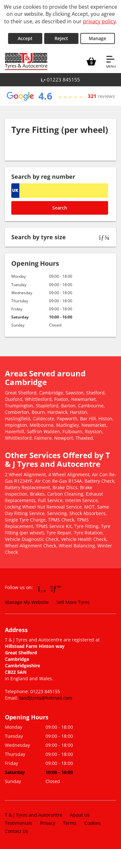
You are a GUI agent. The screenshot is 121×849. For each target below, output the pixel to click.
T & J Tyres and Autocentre (33, 815)
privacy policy (99, 21)
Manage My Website (27, 602)
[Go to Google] (56, 588)
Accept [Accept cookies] (25, 38)
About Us (80, 815)
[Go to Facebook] (42, 588)
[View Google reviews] (60, 96)
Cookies (92, 823)
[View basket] (91, 61)
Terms (69, 823)
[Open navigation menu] (111, 61)
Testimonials (18, 823)
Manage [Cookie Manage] (97, 38)
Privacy (47, 823)
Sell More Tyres (73, 602)
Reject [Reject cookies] (61, 38)
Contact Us (16, 831)
